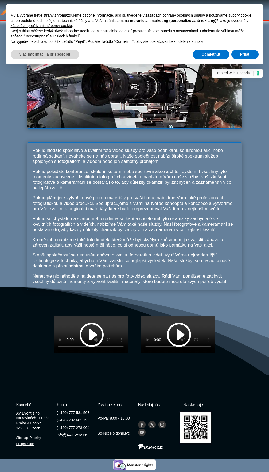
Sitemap (22, 438)
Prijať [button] (245, 54)
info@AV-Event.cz (72, 435)
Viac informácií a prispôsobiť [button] (45, 54)
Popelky (35, 438)
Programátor (25, 444)
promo (99, 197)
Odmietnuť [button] (211, 54)
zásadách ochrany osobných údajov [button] (175, 15)
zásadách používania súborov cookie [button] (41, 26)
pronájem (148, 161)
